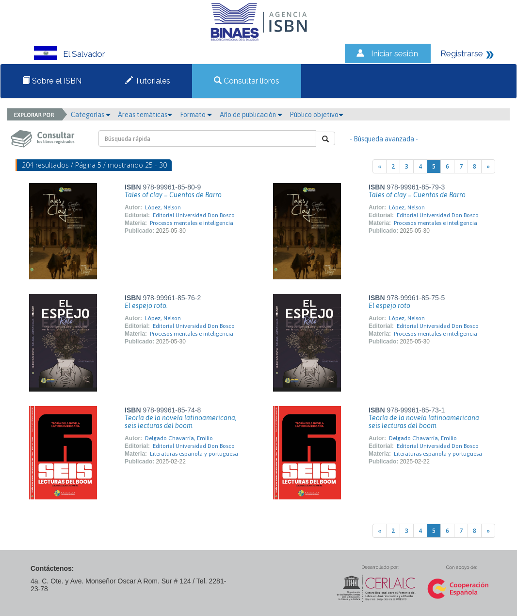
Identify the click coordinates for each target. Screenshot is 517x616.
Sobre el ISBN (51, 81)
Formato (196, 115)
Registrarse (461, 53)
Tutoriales (147, 81)
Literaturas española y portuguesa (194, 453)
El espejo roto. (146, 305)
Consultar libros (246, 81)
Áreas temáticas (145, 115)
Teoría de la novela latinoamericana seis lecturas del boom (424, 421)
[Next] (488, 166)
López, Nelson (163, 207)
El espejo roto (389, 305)
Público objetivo (316, 115)
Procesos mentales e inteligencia (191, 223)
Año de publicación (251, 115)
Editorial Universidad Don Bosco (194, 215)
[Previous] (379, 166)
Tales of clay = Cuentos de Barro (173, 195)
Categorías (91, 115)
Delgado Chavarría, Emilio (179, 438)
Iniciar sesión (394, 53)
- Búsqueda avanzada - (384, 139)
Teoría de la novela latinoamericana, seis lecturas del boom (181, 421)
